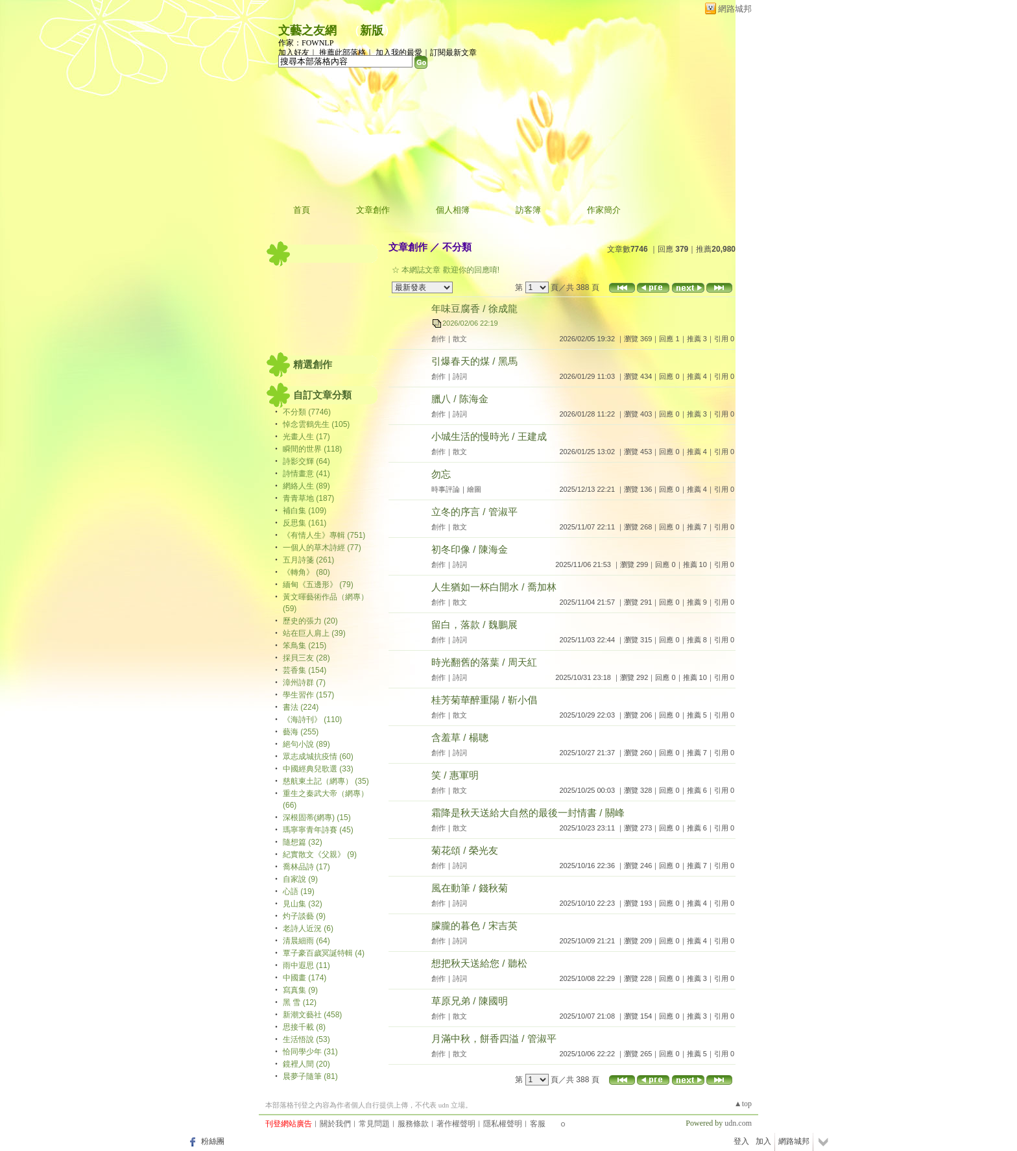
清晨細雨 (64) (306, 940)
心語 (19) (299, 891)
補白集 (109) (304, 510)
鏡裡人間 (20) (306, 1064)
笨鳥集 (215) (304, 645)
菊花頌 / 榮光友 (464, 850)
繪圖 (474, 489)
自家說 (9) (300, 879)
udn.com (738, 1123)
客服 (537, 1123)
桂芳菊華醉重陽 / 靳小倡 (484, 699)
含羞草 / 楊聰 (459, 737)
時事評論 (445, 489)
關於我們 (335, 1123)
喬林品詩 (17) (306, 866)
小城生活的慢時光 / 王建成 (489, 436)
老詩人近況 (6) (308, 928)
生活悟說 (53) (306, 1039)
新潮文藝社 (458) (312, 1014)
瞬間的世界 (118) (312, 449)
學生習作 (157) (308, 694)
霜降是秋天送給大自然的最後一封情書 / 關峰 (528, 812)
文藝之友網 (307, 30)
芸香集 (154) (304, 670)
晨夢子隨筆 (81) (310, 1076)
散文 (460, 339)
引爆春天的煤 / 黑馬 (474, 361)
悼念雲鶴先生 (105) (316, 424)
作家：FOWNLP (305, 42)
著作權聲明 (456, 1123)
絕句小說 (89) (306, 744)
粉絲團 (212, 1141)
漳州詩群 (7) (304, 682)
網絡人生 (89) (306, 486)
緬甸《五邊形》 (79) (318, 584)
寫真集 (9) (300, 990)
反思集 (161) (304, 522)
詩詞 (460, 376)
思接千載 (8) (304, 1027)
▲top (743, 1103)
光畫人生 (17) (306, 436)
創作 (438, 339)
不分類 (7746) (307, 412)
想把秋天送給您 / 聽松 (479, 963)
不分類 (457, 246)
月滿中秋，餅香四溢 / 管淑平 (493, 1038)
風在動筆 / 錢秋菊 (469, 887)
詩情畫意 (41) (306, 473)
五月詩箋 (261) (308, 559)
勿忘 (441, 473)
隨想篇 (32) (302, 842)
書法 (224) (300, 707)
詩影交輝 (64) (306, 461)
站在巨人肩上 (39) (314, 633)
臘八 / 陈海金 (459, 398)
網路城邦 (735, 9)
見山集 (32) (302, 903)
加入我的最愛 (399, 52)
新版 (371, 30)
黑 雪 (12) (300, 1002)
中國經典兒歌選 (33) (318, 768)
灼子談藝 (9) (304, 916)
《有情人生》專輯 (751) (324, 535)
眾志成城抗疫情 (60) (318, 756)
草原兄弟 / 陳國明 (469, 1000)
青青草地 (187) (308, 498)
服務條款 (413, 1123)
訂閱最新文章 (453, 52)
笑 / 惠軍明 (455, 775)
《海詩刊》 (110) (312, 719)
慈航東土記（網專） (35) (326, 781)
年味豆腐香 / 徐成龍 (474, 308)
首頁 (301, 210)
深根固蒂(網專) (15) (317, 817)
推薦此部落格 (342, 52)
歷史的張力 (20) (310, 620)
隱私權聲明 (502, 1123)
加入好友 (293, 52)
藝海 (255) (300, 731)
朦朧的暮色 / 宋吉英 (474, 925)
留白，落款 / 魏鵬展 (474, 624)
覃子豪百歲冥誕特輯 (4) (324, 953)
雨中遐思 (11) (306, 965)
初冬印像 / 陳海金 (469, 549)
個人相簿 (453, 210)
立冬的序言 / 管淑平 (474, 511)
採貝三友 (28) (306, 657)
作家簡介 (604, 210)
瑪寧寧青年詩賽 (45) (318, 829)
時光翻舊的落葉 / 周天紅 (484, 662)
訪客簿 (528, 210)
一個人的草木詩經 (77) (322, 547)
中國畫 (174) (304, 977)
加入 (763, 1141)
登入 (741, 1141)
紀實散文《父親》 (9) (320, 854)
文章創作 (373, 210)
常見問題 (374, 1123)
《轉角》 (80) (306, 572)
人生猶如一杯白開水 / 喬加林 (493, 586)
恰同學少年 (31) (310, 1051)
